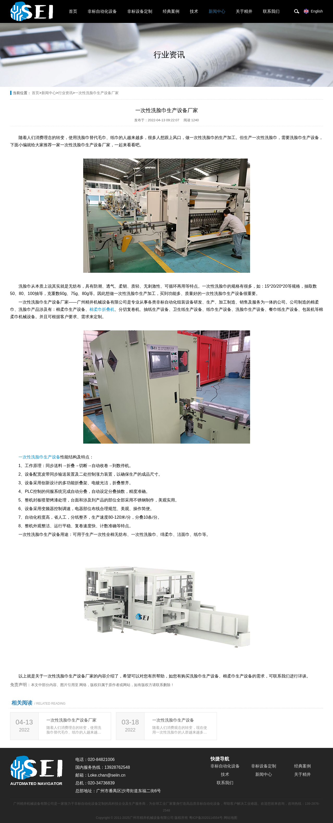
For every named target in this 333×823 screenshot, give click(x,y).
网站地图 (230, 818)
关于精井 (244, 11)
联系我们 (271, 11)
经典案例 (171, 11)
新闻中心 (217, 11)
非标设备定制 (139, 11)
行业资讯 (65, 93)
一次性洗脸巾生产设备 (39, 457)
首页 (73, 11)
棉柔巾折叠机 (101, 309)
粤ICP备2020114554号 (206, 818)
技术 (194, 11)
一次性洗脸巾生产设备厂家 (97, 93)
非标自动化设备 (102, 11)
